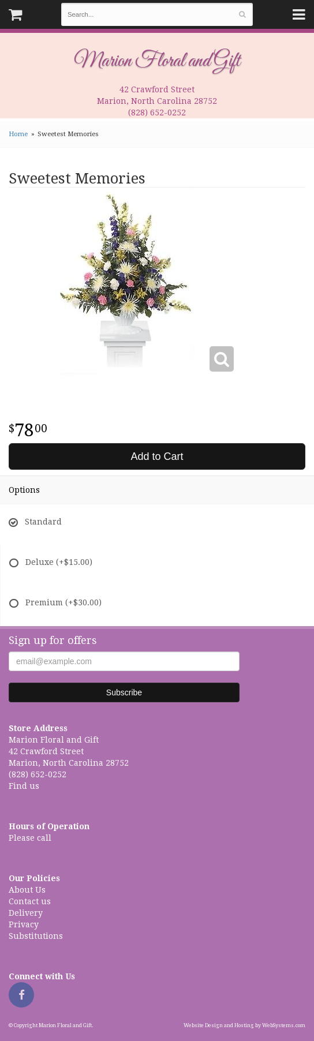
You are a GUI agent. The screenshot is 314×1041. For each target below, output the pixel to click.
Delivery (26, 913)
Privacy (24, 924)
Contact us (30, 901)
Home (18, 134)
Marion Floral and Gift (157, 61)
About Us (27, 889)
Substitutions (36, 936)
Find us (24, 786)
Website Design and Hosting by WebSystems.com (244, 1025)
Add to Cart (156, 456)
